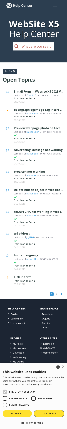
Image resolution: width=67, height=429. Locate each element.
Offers (45, 327)
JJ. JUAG (30, 237)
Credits (46, 323)
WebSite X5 (49, 348)
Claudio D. (31, 95)
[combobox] (58, 367)
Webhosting (19, 357)
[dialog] (33, 396)
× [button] (63, 366)
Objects (46, 318)
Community (17, 318)
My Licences (19, 348)
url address (22, 233)
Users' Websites (19, 323)
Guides (14, 314)
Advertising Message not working (38, 150)
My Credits (18, 361)
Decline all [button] (49, 413)
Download (18, 352)
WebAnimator (50, 352)
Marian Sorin (32, 113)
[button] (33, 423)
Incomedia (48, 343)
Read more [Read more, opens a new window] (46, 384)
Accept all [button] (17, 413)
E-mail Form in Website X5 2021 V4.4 (39, 91)
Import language (26, 255)
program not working (29, 172)
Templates (47, 314)
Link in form (22, 277)
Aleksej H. (31, 175)
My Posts (18, 343)
